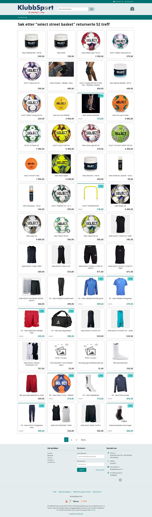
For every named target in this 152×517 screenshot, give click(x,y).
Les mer (93, 510)
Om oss (50, 458)
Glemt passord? (100, 470)
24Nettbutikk (79, 514)
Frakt (55, 492)
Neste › (83, 440)
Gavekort (50, 460)
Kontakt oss (51, 462)
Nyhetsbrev (97, 492)
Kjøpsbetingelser (65, 492)
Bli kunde (50, 455)
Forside (20, 17)
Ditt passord (81, 461)
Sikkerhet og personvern (82, 492)
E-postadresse (81, 453)
